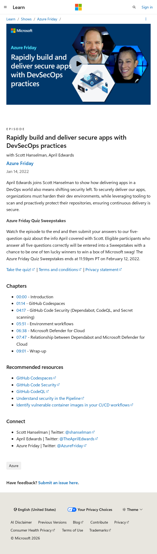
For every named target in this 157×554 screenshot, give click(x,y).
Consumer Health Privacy (31, 530)
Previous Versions (52, 522)
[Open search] (134, 7)
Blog (76, 522)
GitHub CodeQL (30, 391)
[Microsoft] (78, 7)
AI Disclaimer (21, 522)
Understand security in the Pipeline (48, 398)
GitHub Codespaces (34, 378)
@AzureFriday (70, 445)
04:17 (21, 310)
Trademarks (98, 530)
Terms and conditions (58, 269)
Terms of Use (72, 530)
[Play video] (78, 64)
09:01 (21, 351)
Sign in (147, 7)
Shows (27, 18)
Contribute (99, 522)
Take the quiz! (18, 269)
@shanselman (78, 432)
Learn (11, 18)
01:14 (20, 303)
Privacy (120, 522)
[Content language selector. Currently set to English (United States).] (35, 509)
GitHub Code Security (36, 384)
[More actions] (146, 19)
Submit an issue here (58, 482)
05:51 (21, 323)
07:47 (21, 337)
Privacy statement (101, 269)
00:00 (21, 296)
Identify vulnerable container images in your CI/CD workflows (73, 405)
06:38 (21, 330)
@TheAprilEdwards (76, 438)
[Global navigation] (5, 7)
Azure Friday (47, 18)
